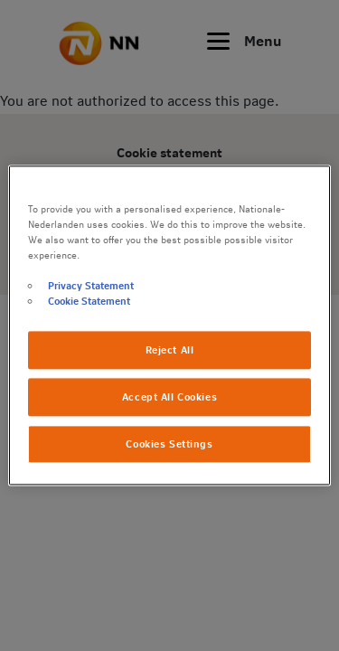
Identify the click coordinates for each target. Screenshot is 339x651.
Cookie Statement (89, 301)
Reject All (170, 350)
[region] (169, 325)
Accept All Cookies (169, 397)
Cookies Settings (169, 444)
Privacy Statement (91, 286)
